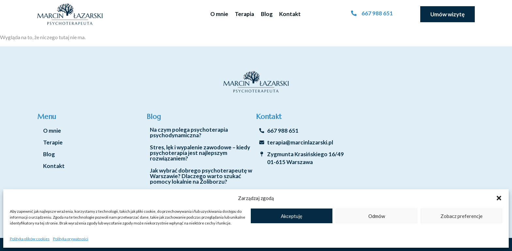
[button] (499, 198)
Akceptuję (291, 216)
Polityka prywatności (70, 238)
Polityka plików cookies (30, 238)
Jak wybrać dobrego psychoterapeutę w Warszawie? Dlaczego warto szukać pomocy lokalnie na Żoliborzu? (201, 176)
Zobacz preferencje (461, 216)
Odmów (376, 216)
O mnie (219, 13)
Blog (267, 13)
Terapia (244, 13)
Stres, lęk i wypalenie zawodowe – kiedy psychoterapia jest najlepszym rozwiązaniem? (200, 153)
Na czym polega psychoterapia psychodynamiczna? (189, 132)
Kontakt (290, 13)
